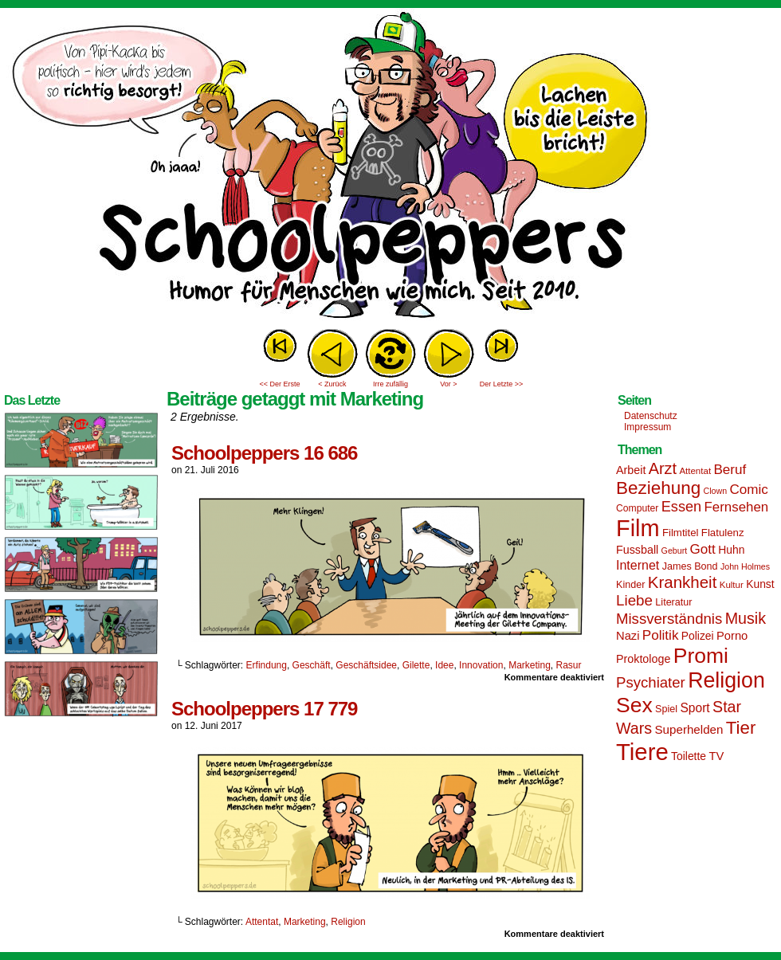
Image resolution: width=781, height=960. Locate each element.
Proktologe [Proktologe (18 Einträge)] (643, 658)
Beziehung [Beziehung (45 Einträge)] (658, 488)
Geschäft (311, 665)
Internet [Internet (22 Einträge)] (637, 565)
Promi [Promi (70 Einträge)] (700, 656)
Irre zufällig (390, 384)
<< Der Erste (279, 384)
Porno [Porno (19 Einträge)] (732, 635)
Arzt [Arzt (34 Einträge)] (663, 468)
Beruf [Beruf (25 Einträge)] (729, 469)
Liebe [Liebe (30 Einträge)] (634, 600)
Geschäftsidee (366, 665)
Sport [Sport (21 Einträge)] (694, 708)
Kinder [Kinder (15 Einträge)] (630, 584)
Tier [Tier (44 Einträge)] (741, 728)
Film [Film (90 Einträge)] (638, 528)
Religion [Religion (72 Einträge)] (726, 680)
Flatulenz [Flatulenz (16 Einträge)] (722, 533)
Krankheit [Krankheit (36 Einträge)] (682, 582)
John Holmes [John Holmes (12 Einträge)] (745, 566)
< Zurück (332, 384)
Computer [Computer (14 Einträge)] (637, 508)
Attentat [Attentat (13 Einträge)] (695, 471)
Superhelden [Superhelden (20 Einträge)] (688, 729)
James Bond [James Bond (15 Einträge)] (690, 566)
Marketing (529, 665)
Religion (348, 921)
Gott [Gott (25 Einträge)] (703, 549)
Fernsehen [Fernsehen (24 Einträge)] (736, 507)
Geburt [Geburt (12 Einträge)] (674, 550)
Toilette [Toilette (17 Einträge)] (688, 756)
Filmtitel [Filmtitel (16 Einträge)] (680, 533)
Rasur (569, 665)
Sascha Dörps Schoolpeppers (390, 167)
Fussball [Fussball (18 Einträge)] (637, 549)
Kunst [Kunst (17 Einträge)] (760, 584)
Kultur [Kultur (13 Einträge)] (732, 585)
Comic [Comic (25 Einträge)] (748, 489)
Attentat (261, 921)
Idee (444, 665)
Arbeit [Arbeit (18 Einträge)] (631, 470)
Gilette (416, 665)
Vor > (448, 384)
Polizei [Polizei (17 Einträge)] (697, 635)
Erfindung (266, 665)
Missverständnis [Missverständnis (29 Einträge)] (669, 618)
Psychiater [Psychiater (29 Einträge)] (650, 682)
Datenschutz (650, 415)
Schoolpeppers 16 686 (264, 453)
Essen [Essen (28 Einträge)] (681, 507)
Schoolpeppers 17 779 (264, 708)
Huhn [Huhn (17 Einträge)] (731, 549)
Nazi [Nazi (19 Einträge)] (627, 635)
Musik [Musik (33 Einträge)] (745, 618)
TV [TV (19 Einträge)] (716, 756)
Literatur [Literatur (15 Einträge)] (673, 602)
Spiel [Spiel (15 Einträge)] (666, 709)
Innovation (481, 665)
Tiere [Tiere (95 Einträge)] (642, 752)
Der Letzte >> (502, 384)
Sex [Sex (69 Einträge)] (634, 705)
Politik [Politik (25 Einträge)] (660, 635)
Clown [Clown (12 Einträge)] (715, 491)
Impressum (647, 427)
